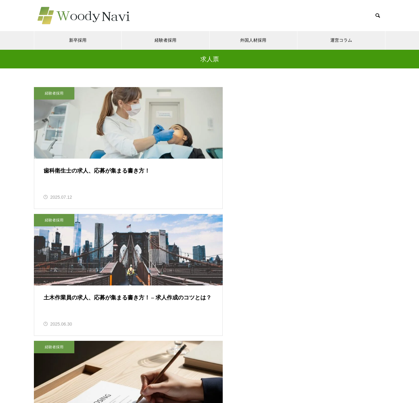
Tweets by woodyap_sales (63, 348)
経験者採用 (165, 40)
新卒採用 (77, 40)
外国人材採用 (253, 40)
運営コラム (341, 40)
